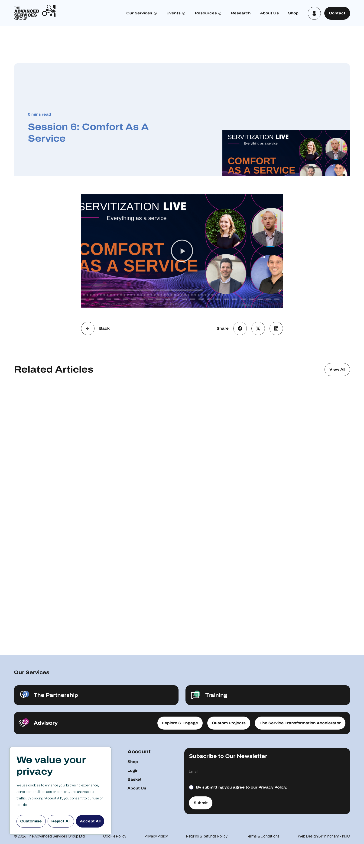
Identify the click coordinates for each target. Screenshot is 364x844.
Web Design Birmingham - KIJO (324, 836)
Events (173, 13)
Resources (206, 13)
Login (133, 771)
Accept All (90, 821)
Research (241, 13)
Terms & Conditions (263, 836)
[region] (60, 791)
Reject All (60, 821)
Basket (134, 779)
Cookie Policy (114, 836)
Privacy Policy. (272, 787)
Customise (31, 821)
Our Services (139, 13)
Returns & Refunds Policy (207, 836)
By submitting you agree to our (241, 787)
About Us (269, 13)
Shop (293, 13)
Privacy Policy (156, 836)
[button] (182, 251)
